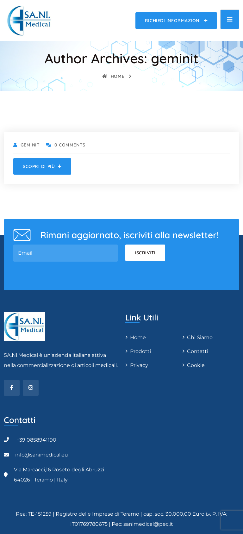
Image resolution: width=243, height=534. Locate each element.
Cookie (196, 365)
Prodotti (140, 351)
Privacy (139, 365)
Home (113, 76)
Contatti (197, 351)
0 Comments (65, 145)
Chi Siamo (200, 337)
